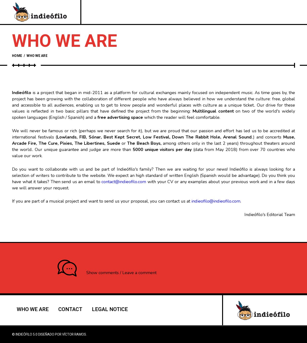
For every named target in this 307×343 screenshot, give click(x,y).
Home (17, 55)
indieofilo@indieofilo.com (215, 201)
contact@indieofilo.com (123, 182)
